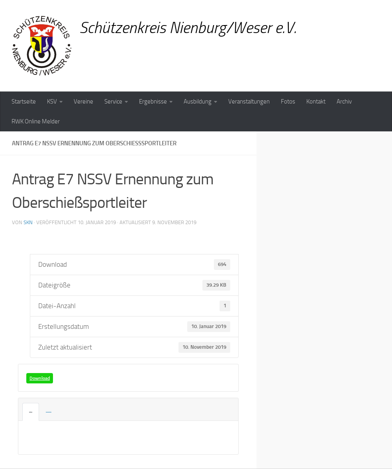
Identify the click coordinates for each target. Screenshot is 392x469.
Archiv (344, 101)
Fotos (288, 101)
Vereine (83, 101)
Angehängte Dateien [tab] (42, 412)
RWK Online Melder (36, 121)
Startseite (24, 101)
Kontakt (315, 101)
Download (39, 378)
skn (28, 222)
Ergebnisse (153, 101)
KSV (52, 101)
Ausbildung (198, 101)
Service (113, 101)
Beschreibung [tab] (29, 412)
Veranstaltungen (249, 101)
